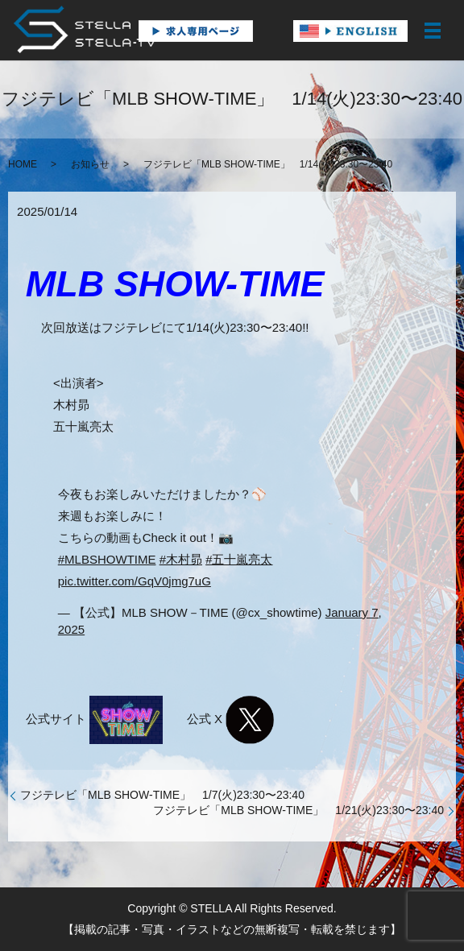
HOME (22, 164)
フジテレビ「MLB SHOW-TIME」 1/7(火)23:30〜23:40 (162, 794)
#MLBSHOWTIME (107, 559)
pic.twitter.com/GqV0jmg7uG (134, 581)
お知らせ (90, 164)
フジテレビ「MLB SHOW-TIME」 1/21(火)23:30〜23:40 (298, 810)
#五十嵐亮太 (238, 559)
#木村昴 (181, 559)
